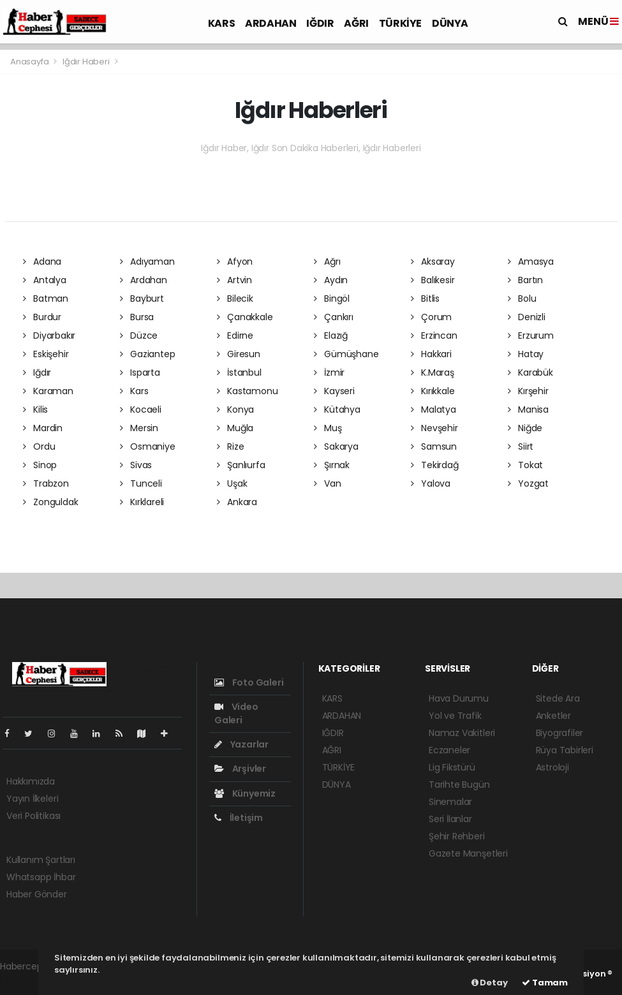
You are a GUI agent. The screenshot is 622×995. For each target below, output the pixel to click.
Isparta (140, 372)
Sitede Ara (558, 698)
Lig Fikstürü (452, 767)
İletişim (238, 817)
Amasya (531, 261)
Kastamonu (247, 391)
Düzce (139, 335)
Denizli (526, 317)
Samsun (434, 446)
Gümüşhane (346, 354)
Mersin (139, 428)
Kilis (35, 409)
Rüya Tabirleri (564, 750)
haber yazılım (29, 979)
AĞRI (356, 23)
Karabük (530, 372)
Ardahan (143, 280)
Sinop (40, 465)
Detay (489, 983)
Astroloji (552, 767)
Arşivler (240, 768)
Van (327, 483)
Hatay (526, 354)
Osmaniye (147, 446)
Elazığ (331, 335)
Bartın (525, 280)
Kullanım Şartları (40, 859)
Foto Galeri (249, 682)
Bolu (522, 298)
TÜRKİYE (400, 23)
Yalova (430, 483)
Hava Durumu (459, 698)
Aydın (331, 280)
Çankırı (333, 317)
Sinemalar (450, 801)
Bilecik (235, 298)
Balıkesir (433, 280)
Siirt (521, 446)
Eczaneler (449, 750)
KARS (221, 23)
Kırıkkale (433, 391)
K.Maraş (432, 372)
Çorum (431, 317)
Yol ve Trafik (455, 715)
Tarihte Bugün (459, 784)
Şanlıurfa (241, 465)
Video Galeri (236, 713)
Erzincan (434, 335)
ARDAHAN (270, 23)
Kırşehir (528, 391)
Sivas (136, 465)
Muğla (235, 428)
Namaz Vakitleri (462, 732)
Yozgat (528, 483)
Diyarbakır (49, 335)
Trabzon (46, 483)
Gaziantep (147, 354)
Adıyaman (147, 261)
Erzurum (531, 335)
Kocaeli (140, 409)
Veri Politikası (33, 815)
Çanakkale (245, 317)
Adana (42, 261)
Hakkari (431, 354)
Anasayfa (30, 61)
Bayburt (142, 298)
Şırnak (332, 465)
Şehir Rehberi (457, 836)
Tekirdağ (435, 465)
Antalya (44, 280)
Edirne (235, 335)
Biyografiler (560, 732)
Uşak (232, 483)
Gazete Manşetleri (468, 853)
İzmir (329, 372)
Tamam (545, 983)
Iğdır (37, 372)
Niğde (525, 428)
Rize (230, 446)
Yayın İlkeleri (32, 798)
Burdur (42, 317)
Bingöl (332, 298)
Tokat (526, 465)
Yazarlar (241, 744)
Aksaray (433, 261)
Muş (328, 428)
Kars (134, 391)
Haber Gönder (36, 894)
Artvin (234, 280)
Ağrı (327, 261)
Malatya (433, 409)
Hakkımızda (30, 781)
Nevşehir (434, 428)
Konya (236, 409)
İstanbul (239, 372)
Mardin (43, 428)
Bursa (137, 317)
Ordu (39, 446)
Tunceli (141, 483)
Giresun (238, 354)
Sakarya (336, 446)
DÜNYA (450, 23)
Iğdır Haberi (86, 61)
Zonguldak (50, 502)
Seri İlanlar (450, 819)
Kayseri (334, 391)
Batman (45, 298)
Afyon (235, 261)
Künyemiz (245, 793)
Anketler (553, 715)
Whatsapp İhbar (40, 877)
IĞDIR (320, 23)
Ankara (237, 502)
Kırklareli (142, 502)
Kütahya (337, 409)
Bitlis (425, 298)
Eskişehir (46, 354)
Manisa (528, 409)
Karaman (48, 391)
